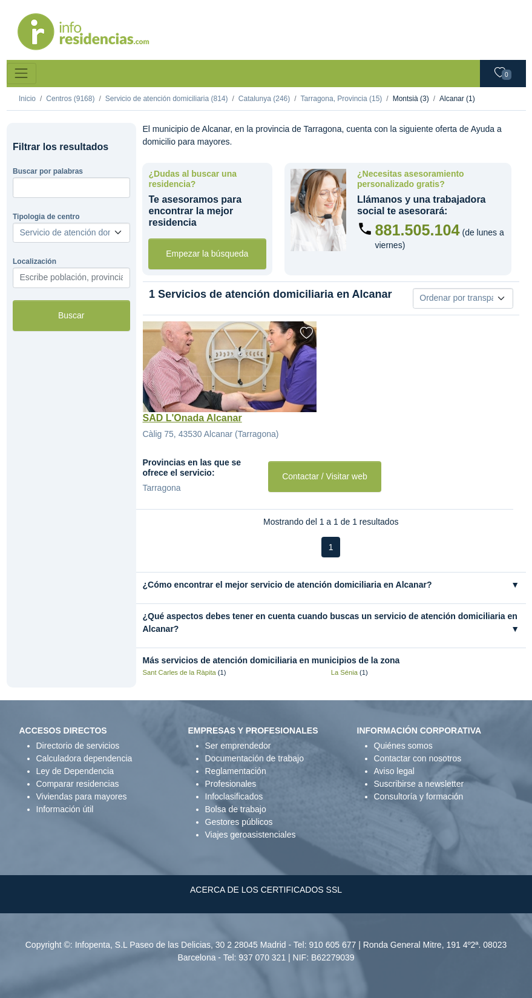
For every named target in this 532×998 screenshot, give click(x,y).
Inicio (27, 98)
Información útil (65, 809)
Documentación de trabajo (254, 758)
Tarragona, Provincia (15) (342, 98)
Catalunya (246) (264, 98)
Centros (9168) (70, 98)
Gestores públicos (239, 822)
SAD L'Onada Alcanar (192, 418)
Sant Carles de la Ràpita (179, 672)
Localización (34, 261)
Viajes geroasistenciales (250, 834)
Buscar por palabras (48, 171)
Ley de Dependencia (75, 771)
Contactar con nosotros (418, 758)
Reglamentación (235, 771)
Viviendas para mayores (81, 796)
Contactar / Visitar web (324, 476)
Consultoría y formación (419, 796)
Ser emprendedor (238, 745)
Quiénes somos (403, 745)
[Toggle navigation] (21, 73)
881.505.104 (417, 230)
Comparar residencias (77, 784)
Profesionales (231, 784)
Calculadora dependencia (84, 758)
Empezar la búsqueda (207, 253)
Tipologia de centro (46, 216)
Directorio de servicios (78, 745)
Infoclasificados (234, 796)
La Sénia (344, 672)
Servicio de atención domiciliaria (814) (166, 98)
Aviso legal (394, 771)
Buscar (71, 315)
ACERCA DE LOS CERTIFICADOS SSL (266, 890)
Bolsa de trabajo (235, 809)
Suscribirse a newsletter (419, 784)
